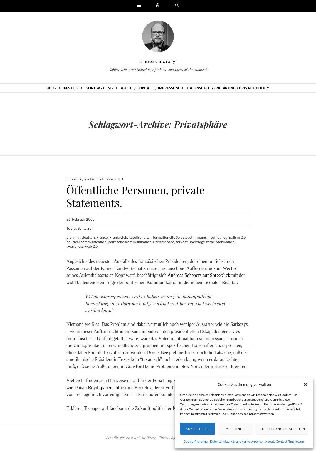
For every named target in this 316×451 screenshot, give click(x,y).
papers (107, 387)
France (74, 179)
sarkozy (182, 241)
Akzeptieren (198, 429)
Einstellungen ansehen (282, 429)
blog (120, 387)
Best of (71, 88)
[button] (305, 384)
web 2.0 (116, 179)
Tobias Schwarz (78, 228)
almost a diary (158, 61)
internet (94, 179)
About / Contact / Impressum (285, 441)
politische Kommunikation (129, 241)
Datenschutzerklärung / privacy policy (236, 441)
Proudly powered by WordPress (131, 437)
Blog (51, 88)
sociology (197, 241)
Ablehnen (235, 429)
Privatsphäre (163, 241)
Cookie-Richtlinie (196, 441)
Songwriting (99, 88)
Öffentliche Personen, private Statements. (135, 196)
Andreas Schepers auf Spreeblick (198, 275)
